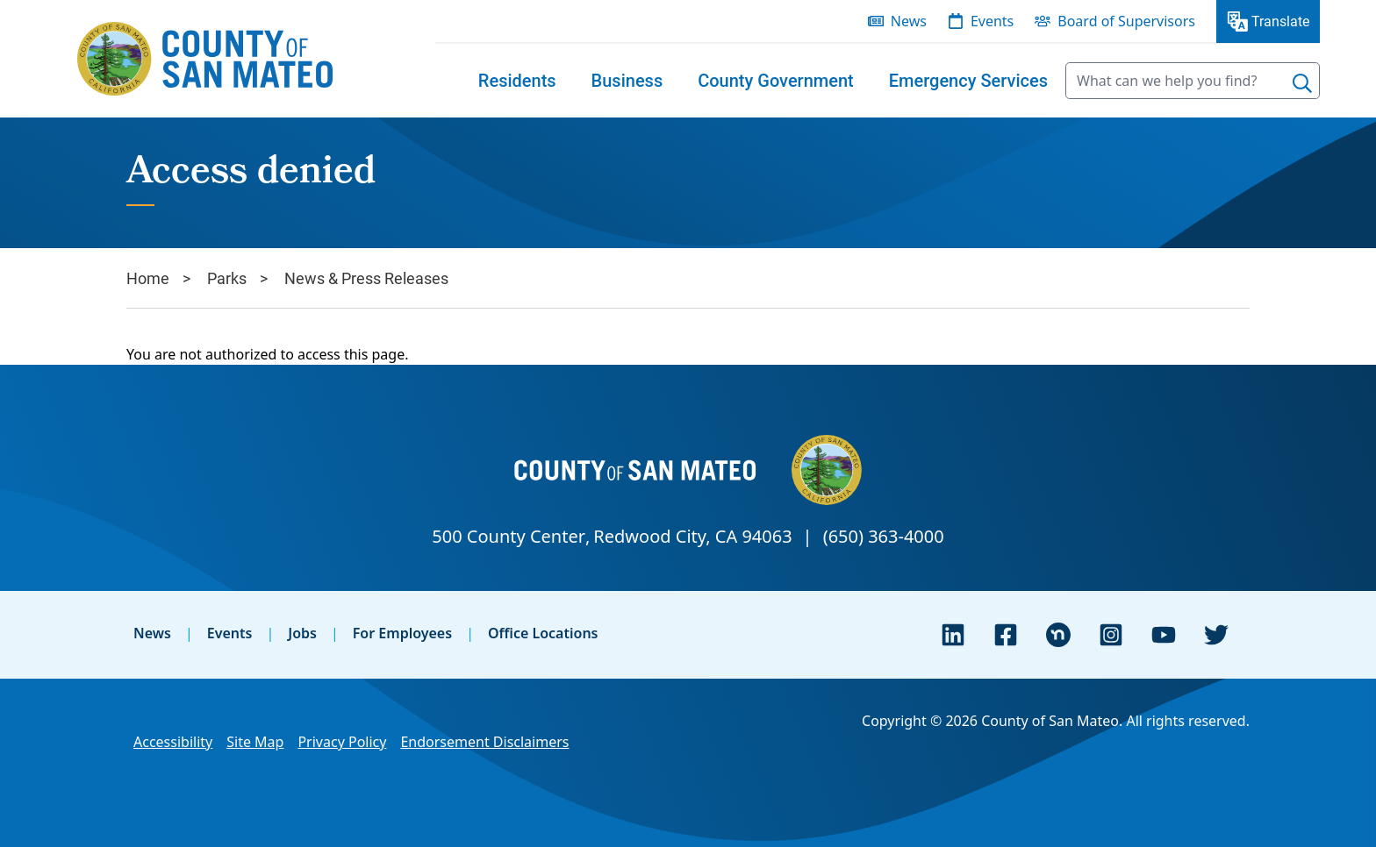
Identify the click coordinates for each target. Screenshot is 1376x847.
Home (147, 277)
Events (230, 633)
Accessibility (172, 741)
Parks (227, 277)
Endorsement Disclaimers (484, 741)
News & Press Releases (366, 277)
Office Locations (543, 633)
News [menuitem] (909, 21)
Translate (1280, 20)
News (152, 633)
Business (627, 80)
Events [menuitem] (992, 21)
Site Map (254, 741)
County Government (776, 80)
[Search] (1302, 83)
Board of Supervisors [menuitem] (1126, 21)
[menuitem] (517, 80)
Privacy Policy (341, 741)
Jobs (302, 633)
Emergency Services (968, 80)
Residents (517, 80)
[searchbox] (1192, 80)
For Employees (402, 633)
